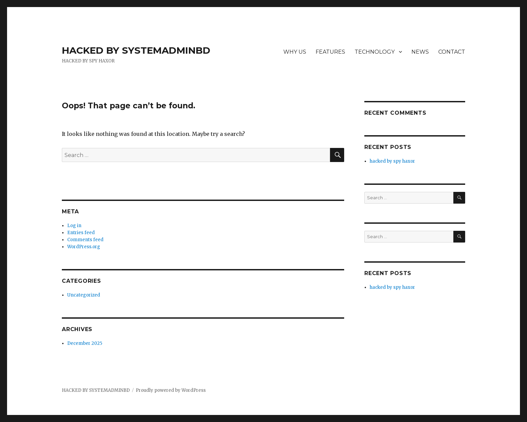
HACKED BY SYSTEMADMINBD (136, 50)
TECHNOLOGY (375, 52)
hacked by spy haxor (392, 161)
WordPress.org (83, 247)
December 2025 (84, 343)
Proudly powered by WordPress (171, 390)
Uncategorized (83, 295)
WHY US (294, 52)
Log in (74, 225)
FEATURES (330, 52)
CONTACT (451, 52)
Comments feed (85, 240)
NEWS (420, 52)
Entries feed (81, 232)
